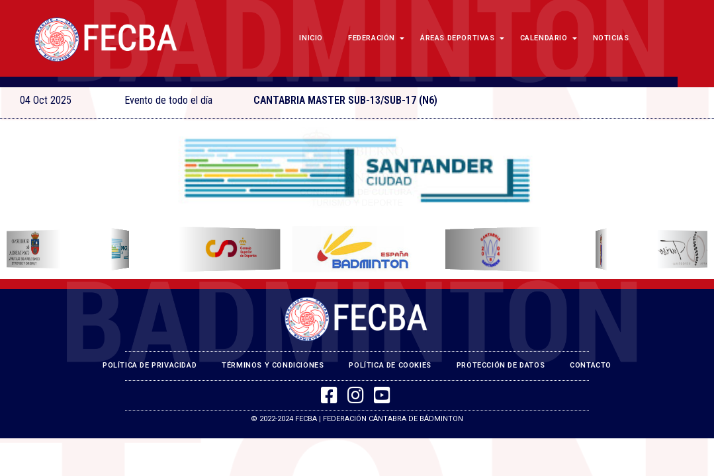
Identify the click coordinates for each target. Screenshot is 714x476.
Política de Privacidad (150, 365)
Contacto (590, 365)
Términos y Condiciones (273, 365)
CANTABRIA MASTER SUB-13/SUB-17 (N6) (345, 100)
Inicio (311, 38)
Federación (374, 38)
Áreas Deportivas (460, 38)
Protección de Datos (501, 365)
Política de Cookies (390, 365)
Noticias (611, 38)
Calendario (547, 38)
